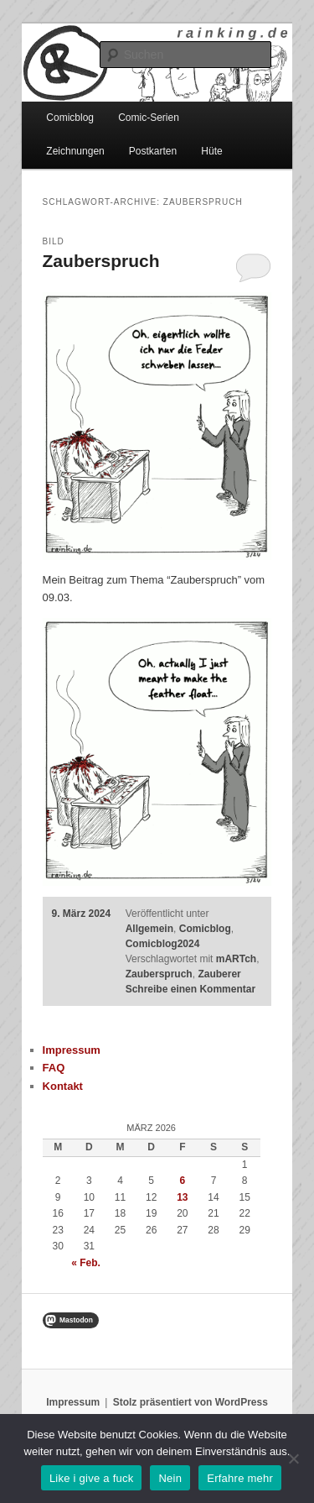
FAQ (54, 1067)
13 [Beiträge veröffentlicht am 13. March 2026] (182, 1197)
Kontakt (63, 1086)
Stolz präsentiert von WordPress (190, 1402)
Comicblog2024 (163, 944)
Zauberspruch (101, 260)
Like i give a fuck (91, 1478)
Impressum (71, 1050)
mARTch (236, 959)
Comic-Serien (148, 117)
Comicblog (70, 117)
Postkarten (153, 151)
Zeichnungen (75, 151)
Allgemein (149, 929)
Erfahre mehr (240, 1478)
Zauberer (219, 974)
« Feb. (85, 1263)
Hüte (211, 151)
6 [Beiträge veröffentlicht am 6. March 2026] (182, 1180)
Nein (170, 1478)
